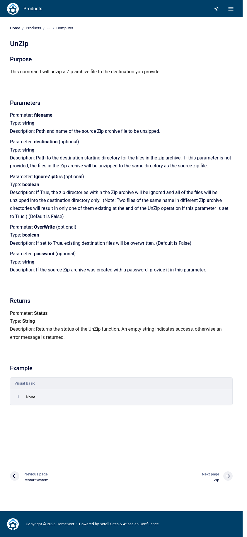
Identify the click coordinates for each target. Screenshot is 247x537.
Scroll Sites (109, 524)
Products (32, 8)
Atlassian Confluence (141, 524)
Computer (65, 28)
